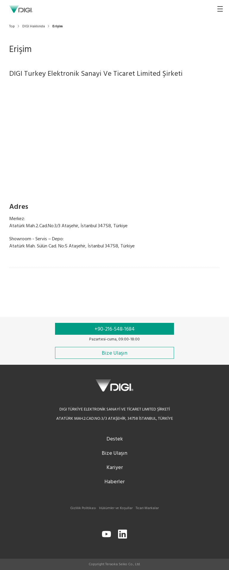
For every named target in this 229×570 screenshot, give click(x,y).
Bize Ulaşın (114, 453)
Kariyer (114, 467)
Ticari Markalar (147, 508)
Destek (114, 439)
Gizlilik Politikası (83, 508)
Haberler (114, 482)
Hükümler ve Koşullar (116, 508)
